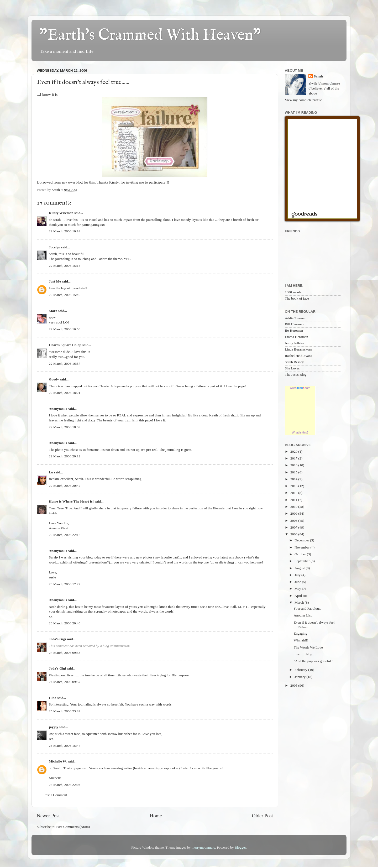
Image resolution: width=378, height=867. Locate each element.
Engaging (300, 633)
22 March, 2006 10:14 (64, 231)
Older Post (262, 815)
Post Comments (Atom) (73, 827)
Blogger (240, 847)
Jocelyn (54, 247)
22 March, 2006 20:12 (64, 456)
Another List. (303, 615)
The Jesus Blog (296, 375)
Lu (51, 472)
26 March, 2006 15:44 (64, 746)
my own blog (73, 182)
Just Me (55, 281)
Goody (54, 379)
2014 (294, 479)
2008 (294, 521)
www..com (300, 387)
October (301, 554)
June (298, 582)
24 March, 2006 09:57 (64, 682)
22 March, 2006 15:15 (64, 266)
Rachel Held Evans (298, 356)
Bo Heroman (294, 330)
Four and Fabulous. (307, 608)
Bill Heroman (294, 324)
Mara (53, 311)
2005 (294, 685)
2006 (294, 534)
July (298, 575)
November (302, 547)
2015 (294, 472)
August (300, 568)
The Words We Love (308, 647)
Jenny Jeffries (294, 343)
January (300, 677)
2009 (294, 513)
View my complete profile (303, 100)
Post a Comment (55, 795)
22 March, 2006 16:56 (64, 329)
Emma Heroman (296, 337)
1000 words (293, 292)
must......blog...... (306, 654)
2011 (294, 500)
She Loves (292, 368)
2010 (294, 507)
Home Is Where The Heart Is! (71, 501)
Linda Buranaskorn (298, 349)
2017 (294, 458)
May (298, 589)
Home (156, 815)
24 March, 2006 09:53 (64, 653)
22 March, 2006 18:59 (64, 427)
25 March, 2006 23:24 (64, 711)
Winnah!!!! (301, 640)
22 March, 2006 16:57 (64, 363)
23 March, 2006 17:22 (64, 584)
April (299, 596)
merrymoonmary (203, 847)
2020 (294, 451)
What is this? (300, 432)
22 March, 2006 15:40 (64, 295)
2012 (294, 493)
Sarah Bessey (294, 362)
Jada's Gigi (57, 639)
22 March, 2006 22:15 (64, 535)
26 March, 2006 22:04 (64, 785)
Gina (52, 698)
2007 (294, 527)
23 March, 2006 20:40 (64, 623)
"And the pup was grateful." (313, 661)
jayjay (53, 727)
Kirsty (114, 182)
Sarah (318, 76)
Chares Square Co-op (65, 345)
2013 (294, 486)
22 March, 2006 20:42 (64, 486)
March (300, 602)
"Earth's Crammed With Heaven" (150, 35)
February (301, 670)
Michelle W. (58, 761)
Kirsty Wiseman (61, 213)
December (302, 540)
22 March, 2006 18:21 (64, 393)
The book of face (297, 298)
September (303, 561)
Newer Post (48, 815)
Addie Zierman (295, 318)
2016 (294, 465)
